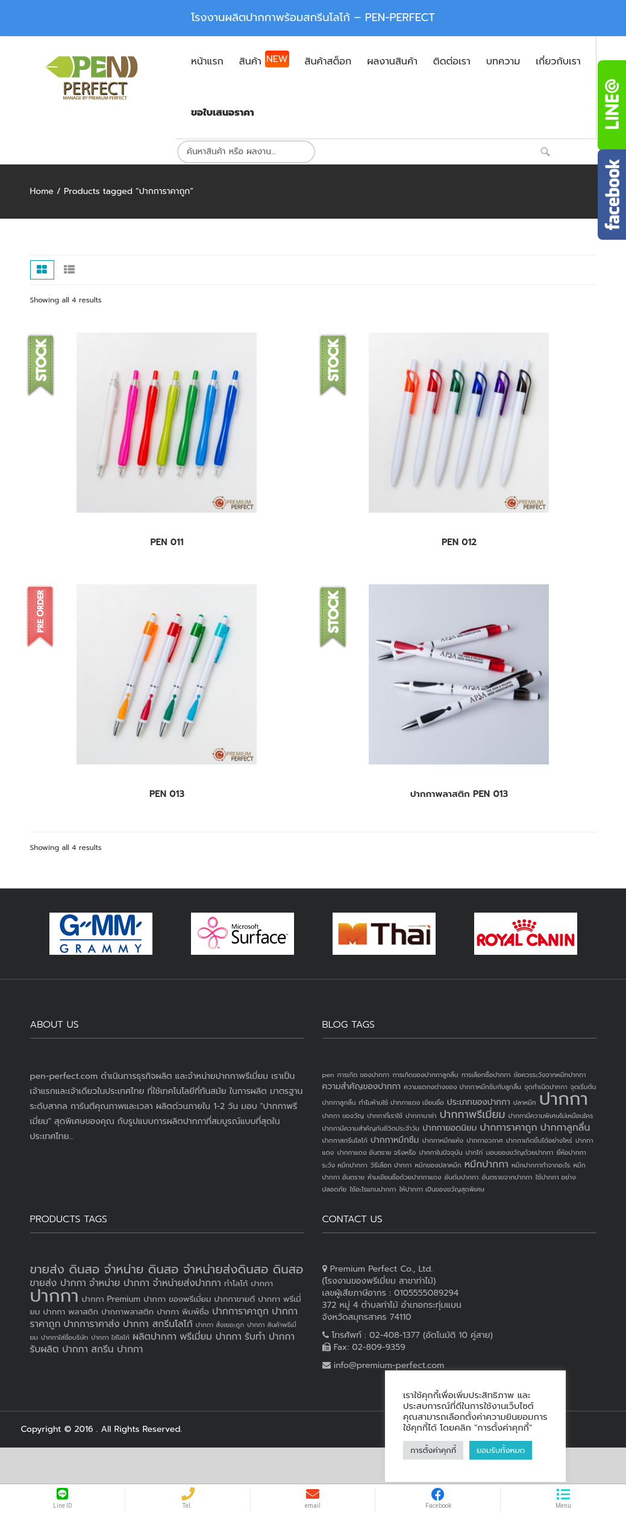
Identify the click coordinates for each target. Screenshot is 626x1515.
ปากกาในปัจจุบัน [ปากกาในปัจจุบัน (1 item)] (440, 1152)
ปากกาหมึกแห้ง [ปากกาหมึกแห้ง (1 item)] (443, 1140)
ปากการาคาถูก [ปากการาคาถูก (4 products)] (240, 1311)
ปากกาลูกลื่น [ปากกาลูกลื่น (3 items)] (565, 1127)
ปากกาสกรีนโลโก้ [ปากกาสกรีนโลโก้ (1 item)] (345, 1140)
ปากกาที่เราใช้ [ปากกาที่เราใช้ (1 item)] (384, 1115)
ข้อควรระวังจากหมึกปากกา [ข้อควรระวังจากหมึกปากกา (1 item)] (550, 1074)
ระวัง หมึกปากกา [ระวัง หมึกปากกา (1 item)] (345, 1165)
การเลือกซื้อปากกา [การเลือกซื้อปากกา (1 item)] (486, 1074)
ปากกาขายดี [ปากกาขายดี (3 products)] (234, 1299)
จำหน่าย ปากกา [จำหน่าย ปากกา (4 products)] (119, 1283)
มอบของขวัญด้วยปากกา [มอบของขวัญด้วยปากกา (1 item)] (520, 1152)
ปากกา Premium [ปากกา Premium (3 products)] (111, 1299)
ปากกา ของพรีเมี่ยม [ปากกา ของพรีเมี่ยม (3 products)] (177, 1299)
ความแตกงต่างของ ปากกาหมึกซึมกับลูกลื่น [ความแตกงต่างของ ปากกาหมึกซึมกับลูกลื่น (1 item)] (462, 1087)
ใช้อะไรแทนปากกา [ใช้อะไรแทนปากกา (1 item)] (372, 1189)
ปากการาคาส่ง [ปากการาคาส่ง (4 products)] (92, 1324)
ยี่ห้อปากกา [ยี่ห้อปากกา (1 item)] (571, 1152)
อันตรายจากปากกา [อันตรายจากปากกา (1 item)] (507, 1177)
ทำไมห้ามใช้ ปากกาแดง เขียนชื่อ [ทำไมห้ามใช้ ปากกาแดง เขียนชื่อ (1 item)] (401, 1102)
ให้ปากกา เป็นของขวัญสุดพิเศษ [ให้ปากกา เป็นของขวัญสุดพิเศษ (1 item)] (441, 1189)
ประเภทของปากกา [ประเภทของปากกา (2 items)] (478, 1102)
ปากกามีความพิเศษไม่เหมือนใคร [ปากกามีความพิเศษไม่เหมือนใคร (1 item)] (551, 1115)
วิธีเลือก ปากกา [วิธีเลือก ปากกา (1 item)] (391, 1165)
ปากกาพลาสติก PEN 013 (459, 794)
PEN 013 (166, 794)
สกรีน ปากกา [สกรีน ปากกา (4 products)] (117, 1349)
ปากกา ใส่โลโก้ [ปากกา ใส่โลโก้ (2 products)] (110, 1337)
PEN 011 (166, 542)
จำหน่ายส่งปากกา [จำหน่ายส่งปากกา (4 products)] (186, 1283)
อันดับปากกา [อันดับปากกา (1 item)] (462, 1177)
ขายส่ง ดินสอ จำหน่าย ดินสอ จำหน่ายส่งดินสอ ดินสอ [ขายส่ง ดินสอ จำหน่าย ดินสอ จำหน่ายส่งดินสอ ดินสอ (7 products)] (167, 1269)
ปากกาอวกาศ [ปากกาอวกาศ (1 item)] (484, 1140)
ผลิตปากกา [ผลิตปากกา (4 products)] (155, 1336)
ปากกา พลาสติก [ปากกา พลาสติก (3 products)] (70, 1311)
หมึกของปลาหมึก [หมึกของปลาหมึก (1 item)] (438, 1165)
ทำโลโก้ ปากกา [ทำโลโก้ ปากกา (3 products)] (248, 1283)
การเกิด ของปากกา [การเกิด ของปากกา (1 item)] (363, 1074)
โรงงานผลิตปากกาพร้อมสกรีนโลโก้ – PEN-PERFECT (313, 17)
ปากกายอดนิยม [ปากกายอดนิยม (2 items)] (449, 1128)
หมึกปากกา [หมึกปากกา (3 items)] (487, 1164)
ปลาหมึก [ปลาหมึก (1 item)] (524, 1102)
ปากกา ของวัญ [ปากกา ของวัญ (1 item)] (343, 1115)
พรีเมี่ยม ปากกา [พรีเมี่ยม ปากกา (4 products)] (211, 1336)
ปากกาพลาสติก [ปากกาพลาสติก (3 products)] (127, 1311)
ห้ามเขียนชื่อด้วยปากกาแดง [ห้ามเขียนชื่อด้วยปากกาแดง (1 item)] (404, 1177)
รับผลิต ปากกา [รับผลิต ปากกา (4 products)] (59, 1349)
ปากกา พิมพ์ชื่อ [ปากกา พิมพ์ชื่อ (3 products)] (183, 1311)
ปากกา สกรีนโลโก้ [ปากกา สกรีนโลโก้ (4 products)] (158, 1324)
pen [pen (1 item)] (328, 1074)
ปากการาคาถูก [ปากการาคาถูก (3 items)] (508, 1127)
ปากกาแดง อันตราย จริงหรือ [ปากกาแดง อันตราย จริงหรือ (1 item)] (376, 1152)
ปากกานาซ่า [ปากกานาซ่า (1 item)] (420, 1115)
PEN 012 (459, 542)
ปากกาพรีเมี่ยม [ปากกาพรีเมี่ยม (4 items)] (472, 1114)
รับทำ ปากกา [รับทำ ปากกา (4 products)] (270, 1336)
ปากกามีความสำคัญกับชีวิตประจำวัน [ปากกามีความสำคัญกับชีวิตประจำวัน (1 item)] (371, 1128)
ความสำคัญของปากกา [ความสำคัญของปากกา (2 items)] (361, 1086)
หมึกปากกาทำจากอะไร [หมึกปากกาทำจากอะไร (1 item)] (541, 1165)
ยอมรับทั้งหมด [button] (501, 1450)
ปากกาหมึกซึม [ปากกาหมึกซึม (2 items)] (395, 1140)
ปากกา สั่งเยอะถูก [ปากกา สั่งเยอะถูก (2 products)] (220, 1324)
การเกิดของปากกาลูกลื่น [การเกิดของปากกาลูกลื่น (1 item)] (425, 1074)
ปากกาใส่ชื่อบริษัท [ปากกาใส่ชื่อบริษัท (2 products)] (64, 1337)
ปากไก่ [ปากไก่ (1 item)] (474, 1152)
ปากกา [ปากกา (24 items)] (563, 1098)
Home (42, 191)
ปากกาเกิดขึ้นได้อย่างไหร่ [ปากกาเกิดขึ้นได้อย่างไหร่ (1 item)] (539, 1140)
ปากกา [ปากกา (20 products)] (54, 1295)
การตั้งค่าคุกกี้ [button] (433, 1450)
